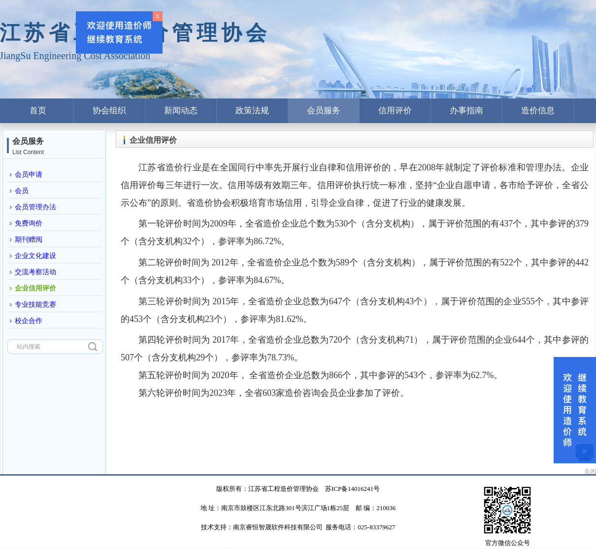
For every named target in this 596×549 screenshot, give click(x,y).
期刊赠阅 (28, 239)
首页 (38, 110)
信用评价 (395, 110)
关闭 (590, 471)
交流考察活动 (35, 272)
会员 (22, 190)
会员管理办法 (35, 207)
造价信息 (538, 110)
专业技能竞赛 (35, 304)
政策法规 (252, 110)
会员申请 (28, 174)
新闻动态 (181, 110)
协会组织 (109, 110)
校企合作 (28, 320)
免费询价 (28, 223)
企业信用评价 (35, 288)
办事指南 (466, 110)
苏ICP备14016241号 (352, 488)
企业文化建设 (35, 255)
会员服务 (323, 110)
